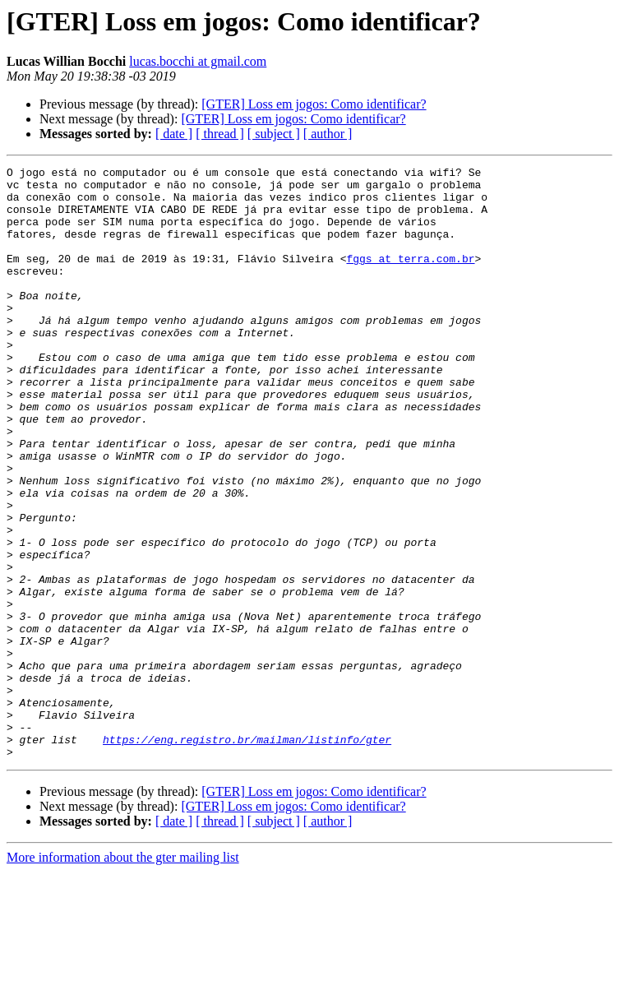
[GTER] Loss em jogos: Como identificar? (313, 104)
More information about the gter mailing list (123, 976)
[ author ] (328, 134)
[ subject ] (273, 134)
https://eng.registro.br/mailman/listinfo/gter (247, 855)
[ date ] (173, 134)
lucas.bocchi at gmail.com (197, 61)
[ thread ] (220, 134)
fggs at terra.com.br (410, 278)
